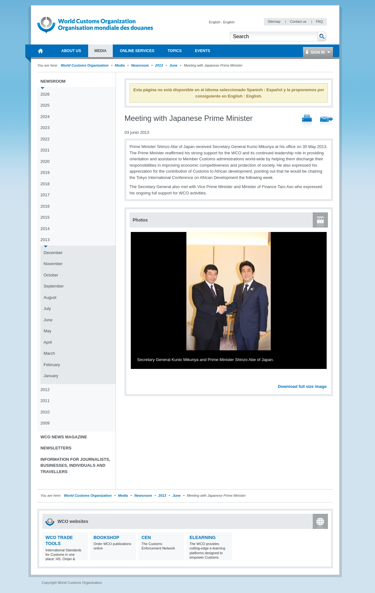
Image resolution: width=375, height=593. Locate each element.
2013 (159, 65)
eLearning (202, 537)
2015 (45, 217)
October (51, 275)
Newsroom (140, 65)
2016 (45, 206)
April (48, 342)
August (50, 297)
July (47, 308)
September (54, 286)
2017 (45, 195)
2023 (45, 127)
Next (325, 379)
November (53, 263)
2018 (45, 183)
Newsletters (55, 448)
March (49, 353)
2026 (45, 94)
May (47, 331)
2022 (45, 139)
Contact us (298, 21)
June (173, 65)
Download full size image (302, 386)
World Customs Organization (85, 65)
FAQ (319, 21)
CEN (146, 537)
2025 (45, 105)
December (53, 252)
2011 (45, 400)
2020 (45, 161)
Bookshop (106, 537)
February (52, 364)
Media (120, 65)
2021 (45, 150)
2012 (45, 389)
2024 (45, 116)
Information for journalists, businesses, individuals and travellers (75, 465)
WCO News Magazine (63, 437)
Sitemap (274, 21)
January (51, 375)
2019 (45, 172)
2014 (45, 228)
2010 (45, 412)
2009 (45, 423)
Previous (136, 379)
